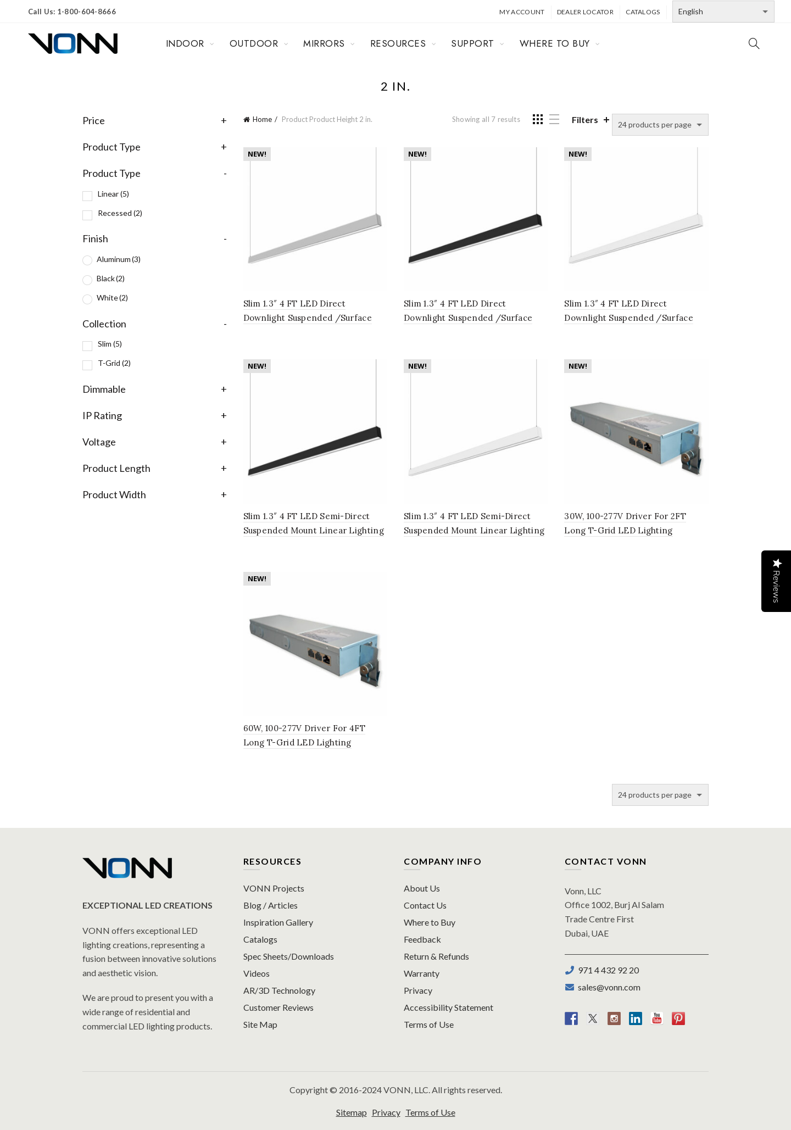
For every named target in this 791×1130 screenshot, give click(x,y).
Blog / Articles (270, 905)
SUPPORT (472, 43)
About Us (422, 888)
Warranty (421, 973)
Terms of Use (429, 1024)
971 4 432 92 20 (607, 970)
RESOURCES (398, 43)
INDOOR (185, 43)
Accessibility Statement (448, 1007)
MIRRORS (324, 43)
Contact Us (425, 905)
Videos (256, 973)
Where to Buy (429, 922)
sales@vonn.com (607, 987)
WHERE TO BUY (555, 43)
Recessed (120, 213)
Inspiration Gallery (278, 922)
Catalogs (643, 12)
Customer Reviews (278, 1007)
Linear (113, 193)
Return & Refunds (436, 956)
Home (262, 119)
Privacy (418, 990)
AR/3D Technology (279, 990)
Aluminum (119, 259)
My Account (521, 12)
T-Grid (114, 363)
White (112, 297)
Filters (585, 119)
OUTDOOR (254, 43)
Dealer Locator (585, 12)
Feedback (422, 939)
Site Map (260, 1024)
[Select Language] (723, 12)
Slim (110, 343)
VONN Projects (273, 888)
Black (111, 278)
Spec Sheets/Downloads (288, 956)
